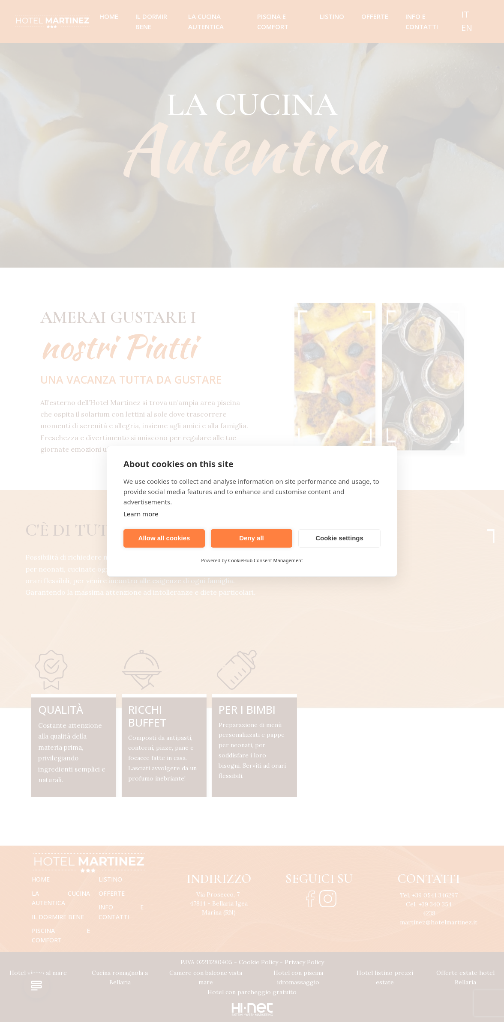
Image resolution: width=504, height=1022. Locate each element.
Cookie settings (339, 538)
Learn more (141, 514)
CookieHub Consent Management (265, 560)
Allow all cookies (164, 538)
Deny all (251, 538)
